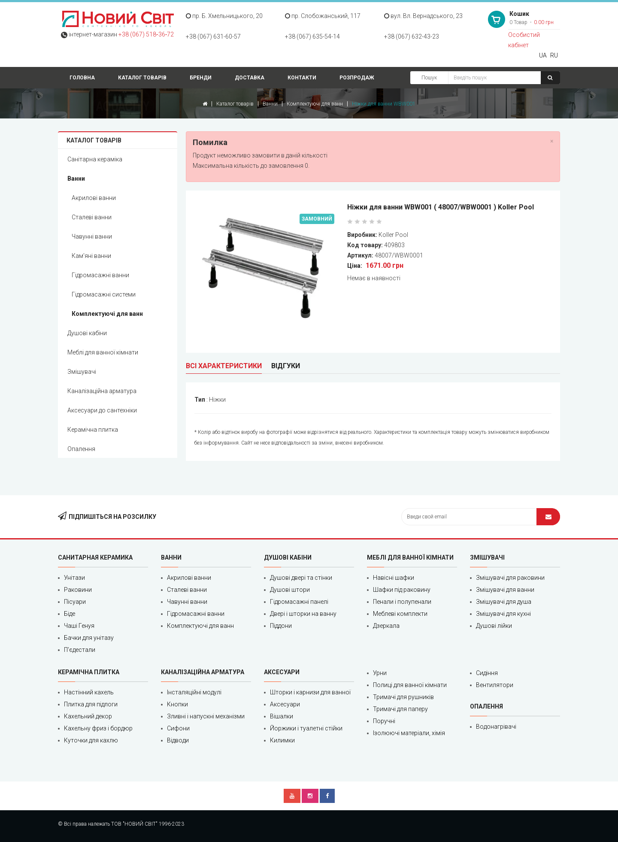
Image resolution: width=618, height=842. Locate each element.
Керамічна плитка (92, 429)
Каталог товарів (142, 78)
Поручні (384, 721)
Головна (82, 78)
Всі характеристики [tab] (224, 366)
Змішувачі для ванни (505, 589)
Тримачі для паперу (400, 709)
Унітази (74, 577)
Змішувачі (81, 371)
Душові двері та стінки (301, 577)
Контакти (302, 78)
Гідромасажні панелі (299, 601)
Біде (69, 613)
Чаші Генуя (79, 625)
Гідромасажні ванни (100, 275)
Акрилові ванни (94, 197)
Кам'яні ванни (91, 255)
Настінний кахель (89, 692)
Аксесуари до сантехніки (102, 410)
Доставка (249, 78)
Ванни (270, 104)
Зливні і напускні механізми (206, 716)
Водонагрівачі (496, 726)
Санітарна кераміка (94, 159)
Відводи (178, 740)
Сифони (178, 728)
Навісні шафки (393, 577)
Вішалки (281, 716)
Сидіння (487, 672)
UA (543, 55)
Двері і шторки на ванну (303, 613)
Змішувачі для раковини (510, 577)
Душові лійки (494, 625)
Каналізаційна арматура (101, 391)
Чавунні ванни (92, 236)
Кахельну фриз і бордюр (98, 728)
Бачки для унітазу (89, 637)
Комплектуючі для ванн (315, 104)
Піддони (281, 625)
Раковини (78, 589)
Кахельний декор (88, 716)
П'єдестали (79, 649)
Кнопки (177, 704)
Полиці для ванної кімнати (410, 684)
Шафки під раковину (401, 589)
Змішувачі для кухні (503, 613)
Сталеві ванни (92, 217)
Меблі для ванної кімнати (102, 352)
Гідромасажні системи (104, 294)
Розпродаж (356, 78)
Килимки (282, 740)
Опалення (81, 448)
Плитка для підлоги (91, 704)
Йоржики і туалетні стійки (306, 728)
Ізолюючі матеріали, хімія (409, 733)
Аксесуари (285, 704)
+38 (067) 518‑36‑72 (146, 34)
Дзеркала (386, 625)
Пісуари (75, 601)
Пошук (429, 78)
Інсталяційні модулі (194, 692)
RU (554, 55)
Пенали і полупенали (402, 601)
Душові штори (290, 589)
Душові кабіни (87, 333)
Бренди (201, 78)
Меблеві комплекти (400, 613)
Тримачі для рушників (403, 697)
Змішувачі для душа (503, 601)
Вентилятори (494, 684)
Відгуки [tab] (285, 366)
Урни (380, 672)
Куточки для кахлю (91, 740)
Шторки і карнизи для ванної (310, 692)
